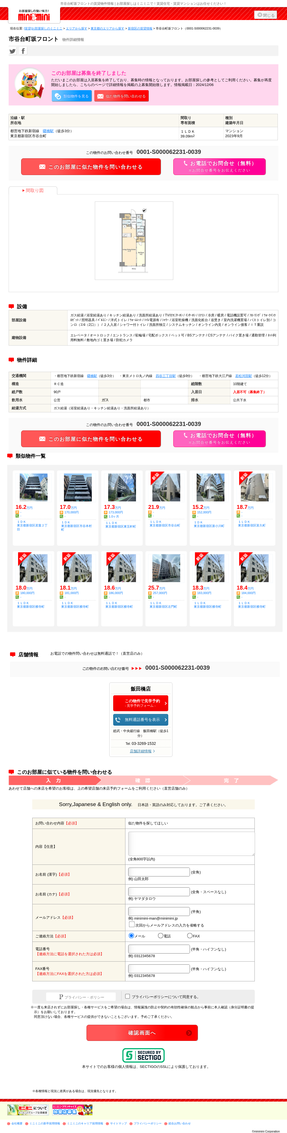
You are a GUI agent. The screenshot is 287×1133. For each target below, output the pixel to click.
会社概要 (17, 1123)
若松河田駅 (243, 376)
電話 (164, 936)
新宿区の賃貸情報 (140, 28)
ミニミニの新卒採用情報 (44, 1123)
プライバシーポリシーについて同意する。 (163, 996)
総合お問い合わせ (180, 1123)
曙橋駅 (48, 131)
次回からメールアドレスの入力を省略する (166, 924)
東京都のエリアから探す (107, 28)
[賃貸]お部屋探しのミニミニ (43, 28)
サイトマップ (118, 1123)
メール (137, 936)
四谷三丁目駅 (166, 376)
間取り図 (33, 190)
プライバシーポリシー (148, 1123)
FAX (193, 936)
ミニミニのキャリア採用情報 (85, 1123)
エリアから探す (76, 28)
